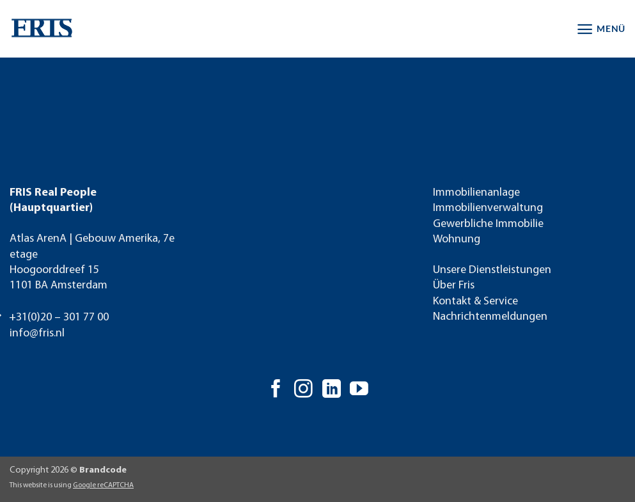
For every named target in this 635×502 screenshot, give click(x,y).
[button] (600, 29)
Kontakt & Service (475, 301)
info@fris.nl (37, 333)
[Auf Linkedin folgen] (331, 390)
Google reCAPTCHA (103, 485)
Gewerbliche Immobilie (488, 224)
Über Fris (453, 285)
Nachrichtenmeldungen (490, 317)
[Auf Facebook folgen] (276, 390)
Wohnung (456, 239)
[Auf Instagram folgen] (303, 390)
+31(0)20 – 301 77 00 (59, 317)
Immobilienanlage (476, 193)
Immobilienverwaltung (488, 208)
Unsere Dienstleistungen (492, 270)
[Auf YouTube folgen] (359, 390)
